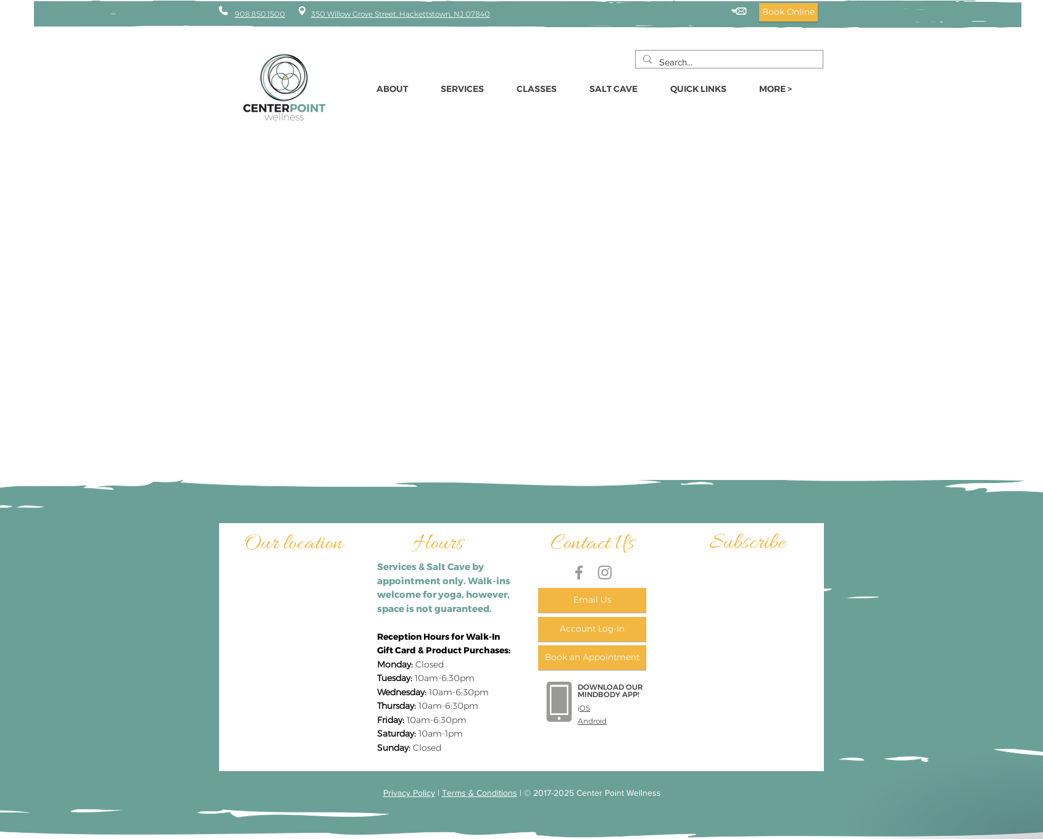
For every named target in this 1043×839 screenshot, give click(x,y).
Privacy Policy (409, 793)
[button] (705, 89)
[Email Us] (592, 600)
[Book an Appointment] (592, 657)
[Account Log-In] (592, 629)
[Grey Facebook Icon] (579, 572)
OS (585, 708)
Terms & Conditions (479, 793)
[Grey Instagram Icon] (605, 572)
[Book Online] (788, 12)
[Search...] (728, 62)
